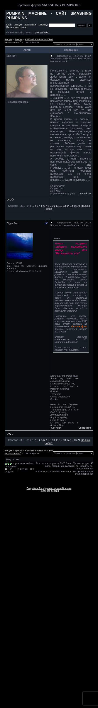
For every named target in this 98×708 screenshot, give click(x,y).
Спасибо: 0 (85, 193)
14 (68, 205)
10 (53, 205)
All (79, 205)
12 (60, 205)
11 (57, 205)
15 (71, 205)
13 (64, 205)
